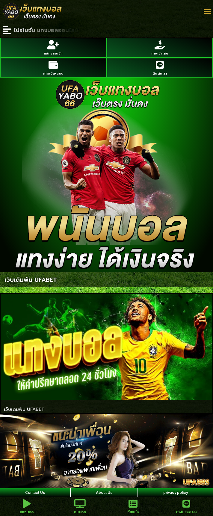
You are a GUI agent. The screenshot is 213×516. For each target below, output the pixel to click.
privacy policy (175, 492)
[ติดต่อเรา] (159, 64)
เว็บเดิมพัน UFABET (24, 409)
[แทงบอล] (26, 503)
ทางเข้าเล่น (159, 53)
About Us (104, 492)
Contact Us (35, 492)
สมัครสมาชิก (53, 53)
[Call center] (186, 503)
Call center (186, 512)
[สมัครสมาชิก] (53, 44)
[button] (207, 11)
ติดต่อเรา (159, 73)
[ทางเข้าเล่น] (159, 44)
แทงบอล (27, 512)
